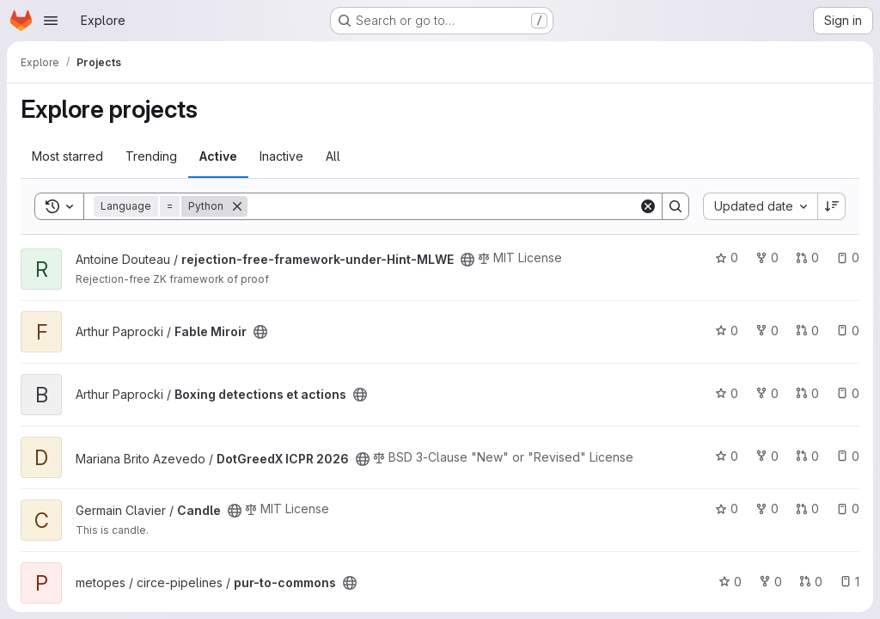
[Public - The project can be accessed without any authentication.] (467, 260)
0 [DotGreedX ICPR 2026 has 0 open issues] (847, 456)
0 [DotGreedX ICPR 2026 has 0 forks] (767, 456)
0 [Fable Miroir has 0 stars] (726, 330)
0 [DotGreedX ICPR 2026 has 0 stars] (726, 456)
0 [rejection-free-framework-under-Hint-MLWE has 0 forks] (767, 257)
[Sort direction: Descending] (832, 206)
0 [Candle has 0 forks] (767, 508)
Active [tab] (218, 156)
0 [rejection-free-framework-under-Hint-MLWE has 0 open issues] (847, 257)
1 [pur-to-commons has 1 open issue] (849, 581)
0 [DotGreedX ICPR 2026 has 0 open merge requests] (807, 456)
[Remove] (237, 206)
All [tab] (333, 156)
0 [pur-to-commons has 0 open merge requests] (810, 581)
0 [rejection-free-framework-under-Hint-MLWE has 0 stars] (726, 257)
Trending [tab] (151, 156)
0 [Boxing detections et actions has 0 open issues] (847, 393)
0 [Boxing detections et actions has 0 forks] (767, 393)
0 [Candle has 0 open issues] (847, 508)
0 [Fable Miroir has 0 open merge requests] (807, 330)
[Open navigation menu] (50, 20)
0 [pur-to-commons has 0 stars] (730, 581)
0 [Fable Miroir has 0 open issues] (847, 330)
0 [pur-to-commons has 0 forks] (770, 581)
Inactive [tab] (281, 156)
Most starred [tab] (67, 156)
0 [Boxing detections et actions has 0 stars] (726, 393)
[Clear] (648, 206)
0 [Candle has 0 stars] (726, 508)
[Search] (443, 206)
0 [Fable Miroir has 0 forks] (767, 330)
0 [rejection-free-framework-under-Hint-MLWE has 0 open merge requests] (807, 257)
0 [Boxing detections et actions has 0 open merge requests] (807, 393)
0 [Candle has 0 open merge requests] (807, 508)
